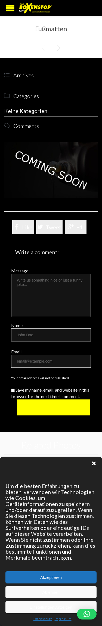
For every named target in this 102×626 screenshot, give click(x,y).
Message (19, 270)
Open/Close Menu (10, 8)
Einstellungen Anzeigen (51, 607)
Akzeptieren (51, 577)
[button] (94, 463)
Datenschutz (42, 619)
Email (16, 351)
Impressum (63, 619)
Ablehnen (51, 592)
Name (17, 325)
